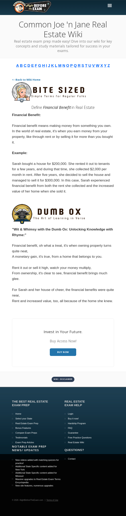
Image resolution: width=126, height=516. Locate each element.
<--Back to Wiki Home (26, 79)
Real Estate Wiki (76, 442)
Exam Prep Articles (24, 442)
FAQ (70, 428)
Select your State (23, 418)
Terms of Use (52, 500)
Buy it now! (73, 418)
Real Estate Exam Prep (26, 423)
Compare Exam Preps (26, 433)
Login (70, 414)
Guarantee (73, 433)
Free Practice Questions (80, 437)
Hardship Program (77, 423)
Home (18, 414)
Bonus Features (23, 428)
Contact (72, 459)
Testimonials (21, 437)
